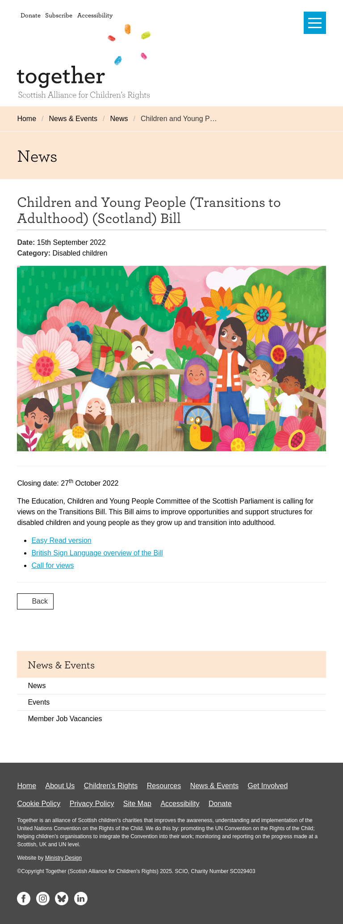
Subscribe (58, 15)
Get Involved (268, 786)
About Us (60, 786)
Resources (164, 786)
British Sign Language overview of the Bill (97, 553)
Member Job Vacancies (65, 718)
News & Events (73, 118)
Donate (31, 15)
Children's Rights (111, 786)
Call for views (52, 565)
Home (26, 118)
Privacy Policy (92, 803)
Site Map (137, 803)
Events (39, 702)
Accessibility (95, 15)
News (119, 118)
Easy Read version (61, 540)
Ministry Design (63, 858)
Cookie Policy (38, 803)
